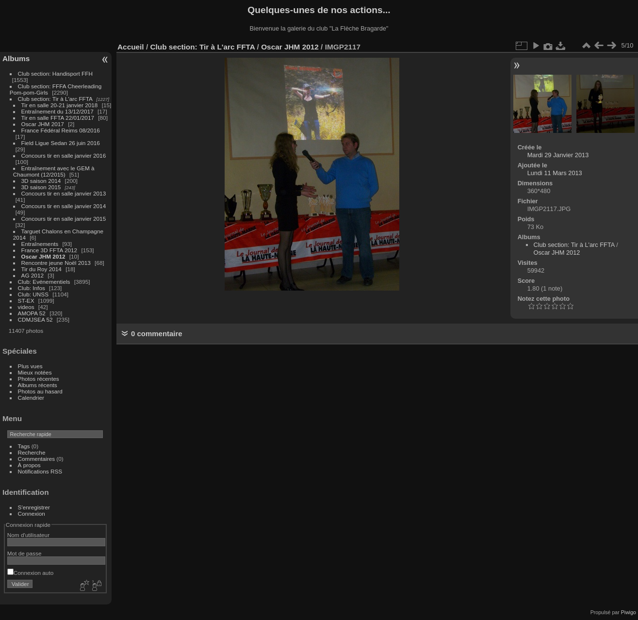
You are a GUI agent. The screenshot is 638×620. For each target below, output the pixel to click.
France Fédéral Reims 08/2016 (60, 130)
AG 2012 (32, 275)
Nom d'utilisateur (28, 535)
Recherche (32, 452)
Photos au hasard (40, 391)
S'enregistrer (34, 507)
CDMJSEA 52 (35, 319)
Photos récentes (38, 378)
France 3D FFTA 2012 (49, 250)
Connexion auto (30, 573)
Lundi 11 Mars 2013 (554, 173)
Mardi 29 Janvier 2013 (558, 155)
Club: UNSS (33, 294)
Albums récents (37, 385)
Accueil (130, 47)
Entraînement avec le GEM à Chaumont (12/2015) (54, 171)
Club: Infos (31, 288)
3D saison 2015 (41, 187)
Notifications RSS (40, 471)
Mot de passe (24, 553)
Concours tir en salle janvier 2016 (63, 155)
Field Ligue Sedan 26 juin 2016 (60, 143)
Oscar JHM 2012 (43, 256)
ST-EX (26, 300)
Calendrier (31, 397)
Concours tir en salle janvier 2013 (63, 193)
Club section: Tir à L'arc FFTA (55, 99)
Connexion (31, 513)
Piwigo (628, 612)
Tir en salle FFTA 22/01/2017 (57, 117)
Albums (16, 58)
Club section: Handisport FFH (55, 73)
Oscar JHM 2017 (42, 124)
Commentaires (36, 459)
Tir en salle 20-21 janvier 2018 (59, 105)
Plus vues (30, 366)
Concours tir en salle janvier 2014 (63, 206)
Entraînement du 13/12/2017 (57, 111)
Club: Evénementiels (44, 281)
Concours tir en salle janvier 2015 (63, 218)
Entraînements (40, 244)
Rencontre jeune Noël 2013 (56, 263)
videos (26, 307)
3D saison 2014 (41, 181)
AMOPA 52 (32, 313)
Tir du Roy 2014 (41, 269)
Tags (24, 446)
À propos (29, 465)
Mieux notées (35, 372)
